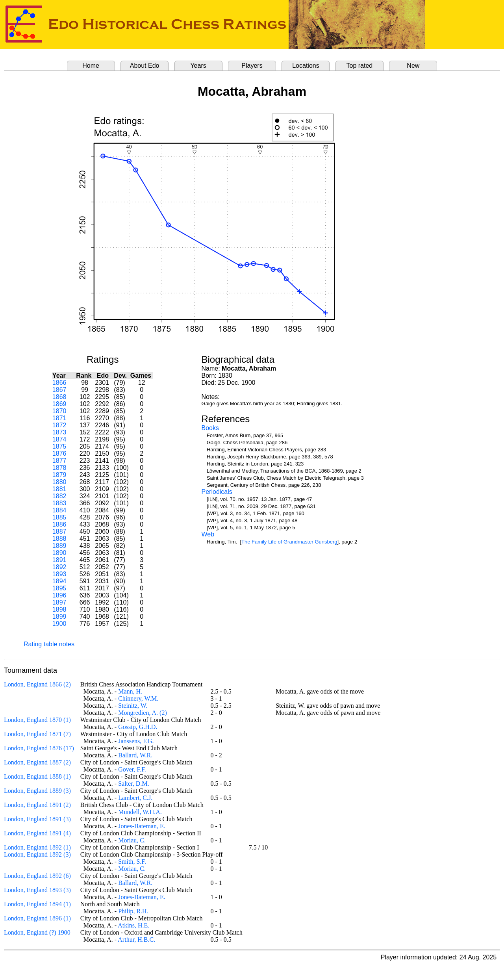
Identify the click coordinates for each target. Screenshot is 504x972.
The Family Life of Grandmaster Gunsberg (289, 542)
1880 (59, 482)
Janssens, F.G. (136, 741)
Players (251, 65)
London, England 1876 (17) (39, 748)
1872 (59, 425)
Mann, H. (130, 691)
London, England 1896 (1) (37, 918)
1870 (59, 411)
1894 (59, 581)
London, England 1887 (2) (37, 762)
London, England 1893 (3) (37, 890)
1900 (59, 623)
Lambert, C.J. (135, 797)
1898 (59, 609)
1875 (59, 446)
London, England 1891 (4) (37, 833)
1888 (59, 538)
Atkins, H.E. (133, 925)
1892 (59, 567)
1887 (59, 531)
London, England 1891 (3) (37, 819)
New (413, 65)
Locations (305, 65)
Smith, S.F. (132, 861)
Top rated (359, 65)
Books (210, 428)
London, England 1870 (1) (37, 719)
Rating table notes (49, 644)
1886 (59, 524)
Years (198, 65)
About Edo (144, 65)
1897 (59, 602)
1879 (59, 474)
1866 (59, 382)
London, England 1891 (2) (37, 804)
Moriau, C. (132, 840)
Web (208, 534)
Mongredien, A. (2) (142, 712)
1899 (59, 616)
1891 (59, 559)
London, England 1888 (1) (37, 776)
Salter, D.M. (133, 783)
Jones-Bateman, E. (141, 826)
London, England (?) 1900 (37, 932)
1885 (59, 517)
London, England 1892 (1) (37, 847)
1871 (59, 418)
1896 (59, 595)
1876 (59, 453)
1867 (59, 389)
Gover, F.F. (132, 769)
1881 (59, 489)
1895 (59, 588)
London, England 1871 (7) (37, 734)
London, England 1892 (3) (37, 854)
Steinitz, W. (132, 705)
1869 (59, 404)
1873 (59, 432)
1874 (59, 439)
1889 (59, 545)
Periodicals (217, 491)
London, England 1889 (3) (37, 790)
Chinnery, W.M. (138, 698)
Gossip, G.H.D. (137, 726)
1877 (59, 460)
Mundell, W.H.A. (140, 812)
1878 (59, 467)
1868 (59, 396)
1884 (59, 510)
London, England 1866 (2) (37, 684)
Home (90, 65)
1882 (59, 496)
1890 (59, 552)
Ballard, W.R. (135, 755)
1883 (59, 503)
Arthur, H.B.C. (136, 939)
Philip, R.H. (133, 911)
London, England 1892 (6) (37, 875)
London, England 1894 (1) (37, 904)
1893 (59, 574)
